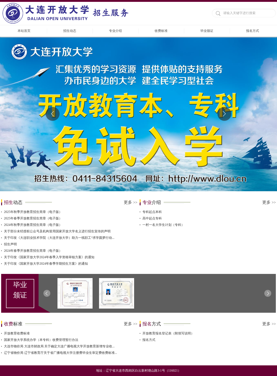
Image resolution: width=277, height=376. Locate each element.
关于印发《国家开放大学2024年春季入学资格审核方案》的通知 (49, 257)
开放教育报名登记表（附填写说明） (168, 333)
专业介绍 (115, 31)
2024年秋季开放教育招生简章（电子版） (33, 225)
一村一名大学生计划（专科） (163, 225)
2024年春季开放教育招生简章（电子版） (33, 250)
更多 (130, 202)
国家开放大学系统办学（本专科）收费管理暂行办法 (41, 340)
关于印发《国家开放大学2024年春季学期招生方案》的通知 (46, 263)
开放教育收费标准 (17, 333)
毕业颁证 (206, 31)
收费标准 (161, 31)
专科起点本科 (152, 212)
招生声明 (10, 244)
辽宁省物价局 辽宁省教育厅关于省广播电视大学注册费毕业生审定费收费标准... (60, 353)
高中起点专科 (152, 218)
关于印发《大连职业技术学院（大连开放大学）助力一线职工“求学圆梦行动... (59, 238)
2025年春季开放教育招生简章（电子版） (33, 218)
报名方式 (252, 31)
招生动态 (69, 31)
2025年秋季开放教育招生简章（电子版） (33, 212)
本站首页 (24, 31)
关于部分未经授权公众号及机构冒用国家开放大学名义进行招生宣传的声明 (57, 231)
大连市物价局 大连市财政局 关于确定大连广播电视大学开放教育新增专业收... (59, 346)
